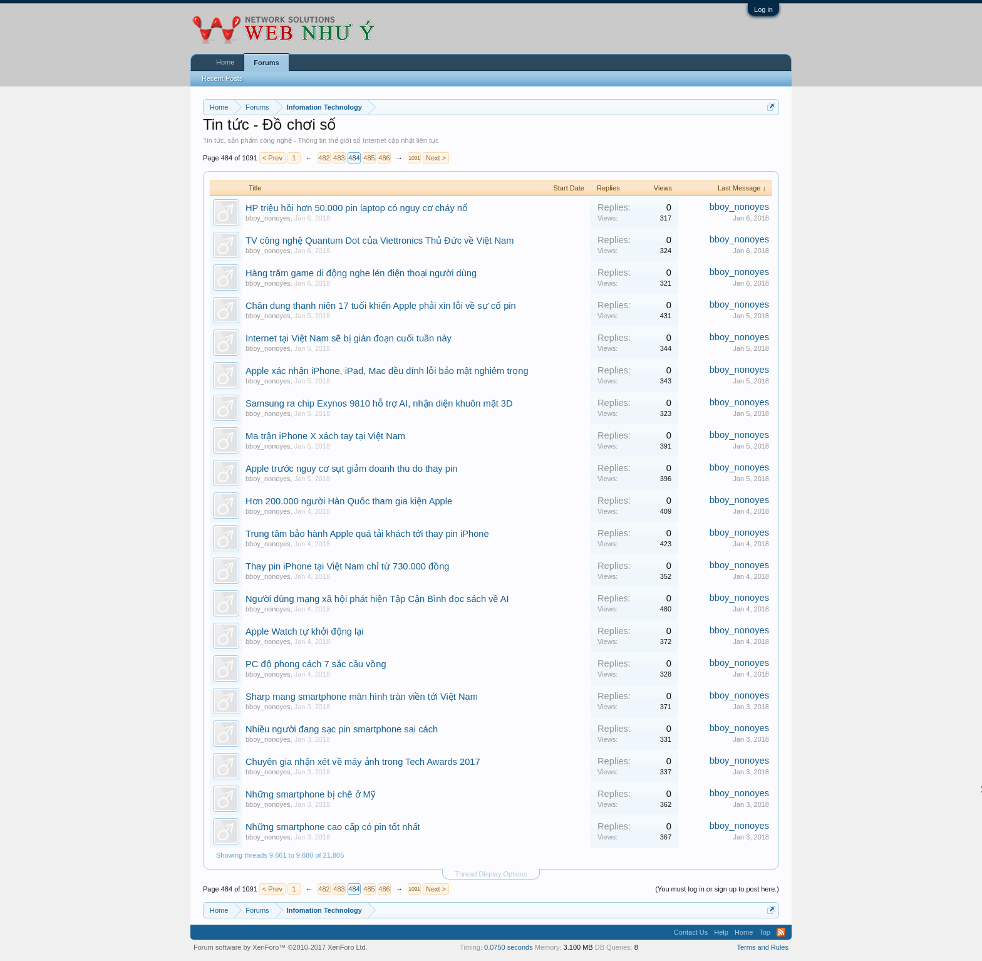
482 (323, 158)
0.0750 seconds (508, 947)
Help (721, 932)
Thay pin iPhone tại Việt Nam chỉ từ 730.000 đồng (348, 566)
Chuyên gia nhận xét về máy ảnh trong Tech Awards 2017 (363, 762)
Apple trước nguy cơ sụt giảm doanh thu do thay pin (351, 469)
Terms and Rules (762, 947)
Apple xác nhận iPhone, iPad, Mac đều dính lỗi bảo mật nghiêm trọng (387, 371)
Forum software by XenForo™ (281, 947)
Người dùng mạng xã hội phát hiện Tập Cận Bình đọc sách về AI (377, 599)
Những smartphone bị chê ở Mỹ (310, 794)
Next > (436, 158)
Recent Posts (222, 78)
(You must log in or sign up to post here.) (717, 889)
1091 (414, 158)
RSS (781, 932)
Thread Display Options (491, 874)
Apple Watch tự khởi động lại (305, 631)
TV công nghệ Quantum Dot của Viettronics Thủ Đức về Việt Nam (380, 241)
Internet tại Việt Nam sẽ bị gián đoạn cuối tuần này (349, 338)
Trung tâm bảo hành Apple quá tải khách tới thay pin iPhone (367, 534)
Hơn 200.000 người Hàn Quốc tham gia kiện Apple (349, 501)
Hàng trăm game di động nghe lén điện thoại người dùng (361, 273)
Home (225, 62)
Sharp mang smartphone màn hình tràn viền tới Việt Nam (362, 697)
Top (764, 932)
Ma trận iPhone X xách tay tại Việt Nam (325, 436)
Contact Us (691, 932)
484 (353, 158)
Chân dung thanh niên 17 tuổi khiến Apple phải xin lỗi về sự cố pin (381, 306)
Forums (266, 62)
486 (384, 158)
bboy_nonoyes (268, 218)
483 (338, 158)
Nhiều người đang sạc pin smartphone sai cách (342, 729)
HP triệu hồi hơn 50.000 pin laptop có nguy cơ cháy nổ (357, 208)
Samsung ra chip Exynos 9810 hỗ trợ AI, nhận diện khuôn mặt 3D (379, 403)
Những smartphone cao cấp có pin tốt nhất (333, 827)
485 (369, 158)
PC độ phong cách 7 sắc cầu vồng (316, 664)
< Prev (272, 158)
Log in (763, 9)
